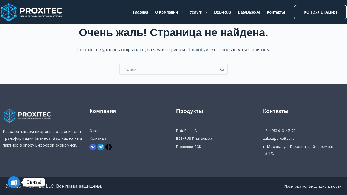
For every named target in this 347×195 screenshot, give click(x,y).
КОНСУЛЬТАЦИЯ (320, 12)
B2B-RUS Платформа (196, 138)
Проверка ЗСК (190, 146)
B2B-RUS (222, 12)
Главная (140, 12)
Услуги (200, 12)
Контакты (276, 12)
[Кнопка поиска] (222, 69)
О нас (94, 130)
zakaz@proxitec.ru (280, 138)
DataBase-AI (249, 12)
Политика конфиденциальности (308, 186)
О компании (170, 12)
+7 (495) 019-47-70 (282, 130)
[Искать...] (168, 69)
